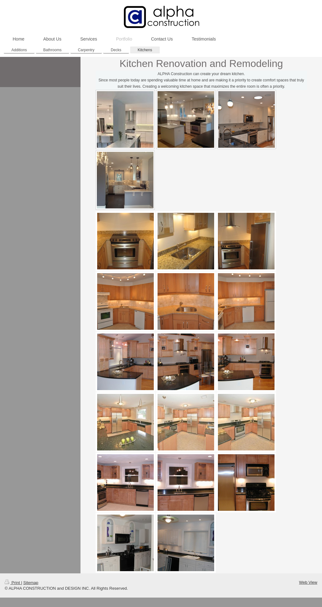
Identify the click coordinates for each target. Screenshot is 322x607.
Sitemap (30, 582)
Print (13, 582)
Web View (308, 582)
